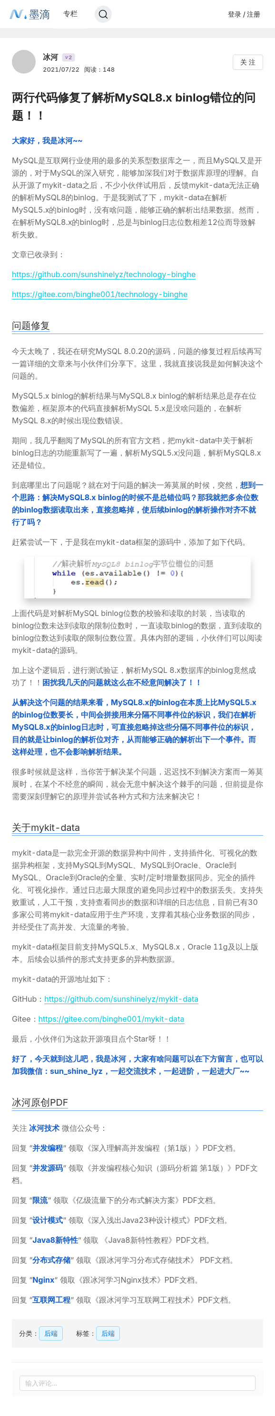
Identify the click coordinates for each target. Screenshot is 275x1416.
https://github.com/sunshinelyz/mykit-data (121, 999)
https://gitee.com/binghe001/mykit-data (112, 1019)
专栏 (70, 13)
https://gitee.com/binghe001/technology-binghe (99, 294)
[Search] (103, 14)
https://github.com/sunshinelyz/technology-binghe (104, 274)
